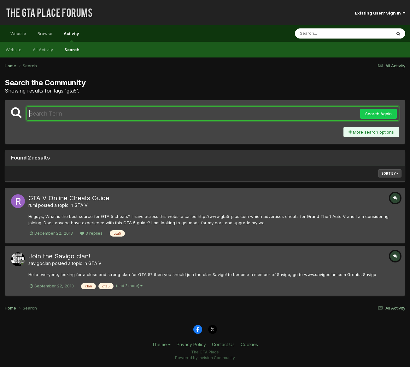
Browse (45, 33)
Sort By (389, 173)
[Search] (326, 33)
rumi (32, 205)
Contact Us (223, 344)
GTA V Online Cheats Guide (68, 198)
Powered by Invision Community (205, 357)
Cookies (249, 344)
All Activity (43, 49)
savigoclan (39, 263)
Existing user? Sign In (380, 12)
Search (71, 49)
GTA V (81, 205)
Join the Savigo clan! (59, 256)
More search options (371, 132)
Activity (71, 36)
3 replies (91, 233)
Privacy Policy (191, 344)
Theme (161, 344)
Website (18, 33)
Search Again (378, 113)
